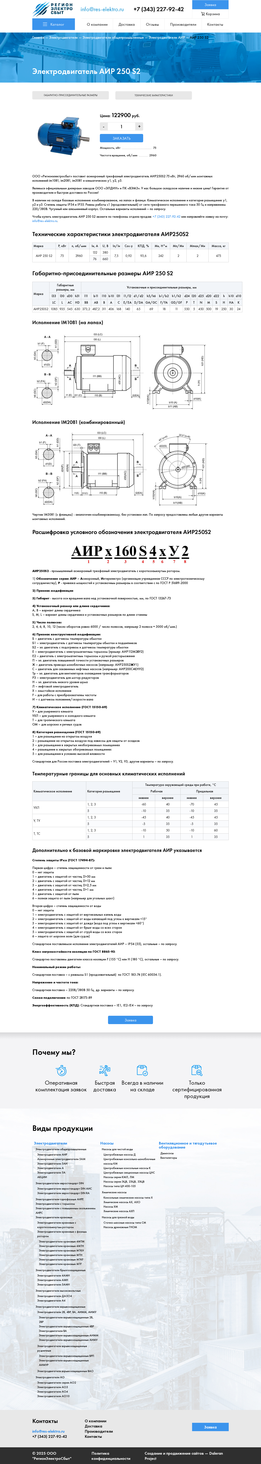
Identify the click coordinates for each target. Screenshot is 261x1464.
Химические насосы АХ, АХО (122, 1202)
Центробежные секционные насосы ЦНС (129, 1172)
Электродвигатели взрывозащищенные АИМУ (68, 1339)
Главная (38, 37)
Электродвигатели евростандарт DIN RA (63, 1193)
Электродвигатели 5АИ (52, 1163)
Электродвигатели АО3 (52, 1387)
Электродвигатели (63, 37)
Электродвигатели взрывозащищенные (60, 1306)
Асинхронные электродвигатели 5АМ (61, 1159)
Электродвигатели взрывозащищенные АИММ (68, 1335)
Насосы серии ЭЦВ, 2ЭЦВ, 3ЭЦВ (124, 1181)
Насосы (107, 1142)
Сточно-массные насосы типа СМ (125, 1222)
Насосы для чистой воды (117, 1149)
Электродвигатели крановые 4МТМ (61, 1241)
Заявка (210, 4)
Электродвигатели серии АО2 (56, 1382)
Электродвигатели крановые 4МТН (61, 1245)
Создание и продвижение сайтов (174, 1452)
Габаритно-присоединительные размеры (71, 95)
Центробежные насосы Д (120, 1154)
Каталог (53, 24)
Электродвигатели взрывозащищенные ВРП (66, 1355)
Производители (183, 24)
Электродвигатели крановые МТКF (61, 1259)
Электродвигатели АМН (52, 1280)
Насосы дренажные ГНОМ (120, 1227)
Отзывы (153, 24)
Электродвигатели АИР (167, 37)
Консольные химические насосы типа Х (128, 1197)
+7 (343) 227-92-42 (159, 9)
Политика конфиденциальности (111, 1455)
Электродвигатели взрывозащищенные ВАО (65, 1371)
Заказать (122, 137)
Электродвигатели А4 (51, 1300)
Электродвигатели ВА (53, 1330)
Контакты (215, 24)
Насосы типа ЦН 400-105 (120, 1186)
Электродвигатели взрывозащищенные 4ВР (66, 1326)
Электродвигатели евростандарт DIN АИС (64, 1188)
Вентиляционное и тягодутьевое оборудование (188, 1144)
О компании (98, 24)
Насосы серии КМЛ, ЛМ (119, 1177)
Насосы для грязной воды (118, 1217)
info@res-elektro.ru (102, 9)
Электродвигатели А (50, 1168)
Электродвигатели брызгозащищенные (61, 1270)
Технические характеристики (155, 95)
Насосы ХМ (111, 1206)
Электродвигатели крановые (54, 1217)
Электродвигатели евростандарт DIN (60, 1183)
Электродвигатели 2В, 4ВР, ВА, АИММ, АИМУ (66, 1312)
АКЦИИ (42, 1177)
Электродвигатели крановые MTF (60, 1263)
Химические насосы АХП (119, 1211)
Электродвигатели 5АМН (53, 1284)
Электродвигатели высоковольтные (58, 1290)
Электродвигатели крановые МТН (60, 1254)
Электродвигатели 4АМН (53, 1275)
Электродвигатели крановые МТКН (61, 1250)
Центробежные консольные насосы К (127, 1168)
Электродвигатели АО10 (53, 1396)
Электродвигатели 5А (51, 1172)
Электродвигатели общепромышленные (113, 37)
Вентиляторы (168, 1157)
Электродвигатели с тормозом (55, 1203)
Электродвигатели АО (50, 1377)
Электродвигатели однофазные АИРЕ (60, 1199)
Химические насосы (114, 1192)
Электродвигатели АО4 (52, 1391)
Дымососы (167, 1153)
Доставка (128, 24)
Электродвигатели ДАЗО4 (54, 1296)
